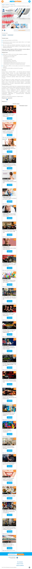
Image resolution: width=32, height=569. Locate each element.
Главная (3, 4)
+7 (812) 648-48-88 (11, 557)
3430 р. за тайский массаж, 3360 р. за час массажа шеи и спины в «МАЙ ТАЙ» (9, 231)
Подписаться (21, 554)
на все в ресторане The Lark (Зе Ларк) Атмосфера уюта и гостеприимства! (9, 511)
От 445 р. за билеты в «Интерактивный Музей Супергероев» (7, 430)
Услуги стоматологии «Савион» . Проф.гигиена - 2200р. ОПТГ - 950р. (9, 148)
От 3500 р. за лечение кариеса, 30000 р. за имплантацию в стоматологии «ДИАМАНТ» (8, 131)
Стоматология (12, 4)
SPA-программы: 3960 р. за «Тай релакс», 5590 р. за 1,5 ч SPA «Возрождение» (8, 115)
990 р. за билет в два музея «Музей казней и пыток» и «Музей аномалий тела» (9, 381)
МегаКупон (15, 1)
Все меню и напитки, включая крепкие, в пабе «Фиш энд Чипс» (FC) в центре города (9, 397)
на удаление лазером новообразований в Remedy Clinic (9, 181)
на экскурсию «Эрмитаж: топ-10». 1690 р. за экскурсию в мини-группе (8, 544)
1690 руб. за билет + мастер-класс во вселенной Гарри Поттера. (9, 331)
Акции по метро (20, 563)
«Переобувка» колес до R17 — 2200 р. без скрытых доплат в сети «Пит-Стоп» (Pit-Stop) (9, 264)
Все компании (20, 561)
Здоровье (7, 4)
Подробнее (10, 118)
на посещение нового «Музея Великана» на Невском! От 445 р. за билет (9, 281)
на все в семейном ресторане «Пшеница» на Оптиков (9, 495)
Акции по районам (20, 565)
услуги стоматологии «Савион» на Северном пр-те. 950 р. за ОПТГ (9, 198)
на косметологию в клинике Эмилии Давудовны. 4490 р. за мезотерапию (9, 214)
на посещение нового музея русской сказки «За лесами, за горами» (9, 347)
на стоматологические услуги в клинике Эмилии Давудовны (9, 248)
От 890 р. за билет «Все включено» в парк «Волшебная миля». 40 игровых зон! (9, 298)
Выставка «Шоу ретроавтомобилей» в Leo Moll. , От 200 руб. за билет (9, 364)
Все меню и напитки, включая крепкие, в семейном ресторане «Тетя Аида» (8, 447)
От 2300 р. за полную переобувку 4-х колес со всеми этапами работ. (9, 463)
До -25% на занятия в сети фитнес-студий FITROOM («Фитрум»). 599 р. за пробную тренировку (9, 165)
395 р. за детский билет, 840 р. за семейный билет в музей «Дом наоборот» (9, 414)
